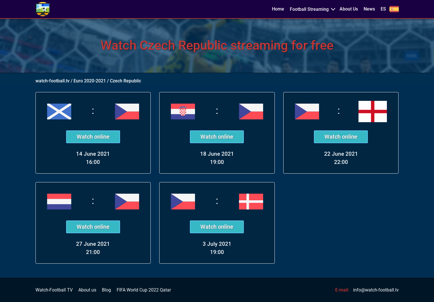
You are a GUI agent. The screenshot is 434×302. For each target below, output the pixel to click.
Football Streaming (309, 9)
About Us (348, 9)
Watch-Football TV (54, 290)
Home (278, 9)
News (369, 9)
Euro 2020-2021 (90, 81)
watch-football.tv (52, 81)
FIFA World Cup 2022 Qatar (144, 290)
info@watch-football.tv (376, 290)
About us (87, 290)
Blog (106, 290)
